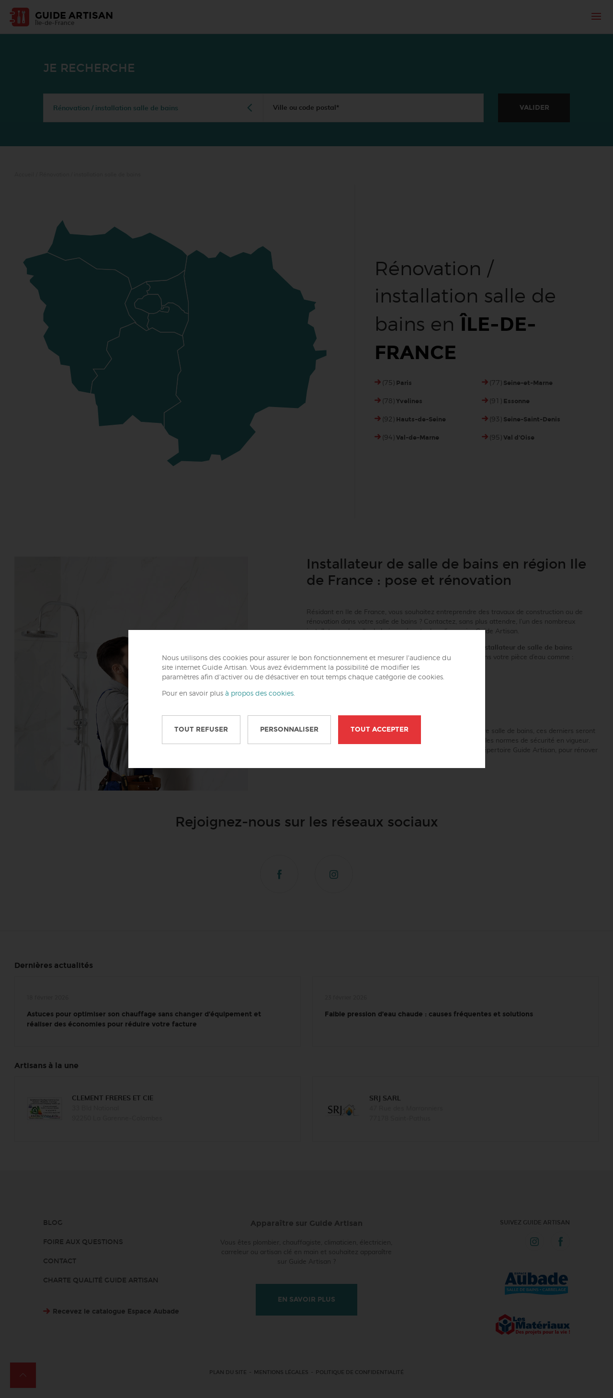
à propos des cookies (259, 693)
